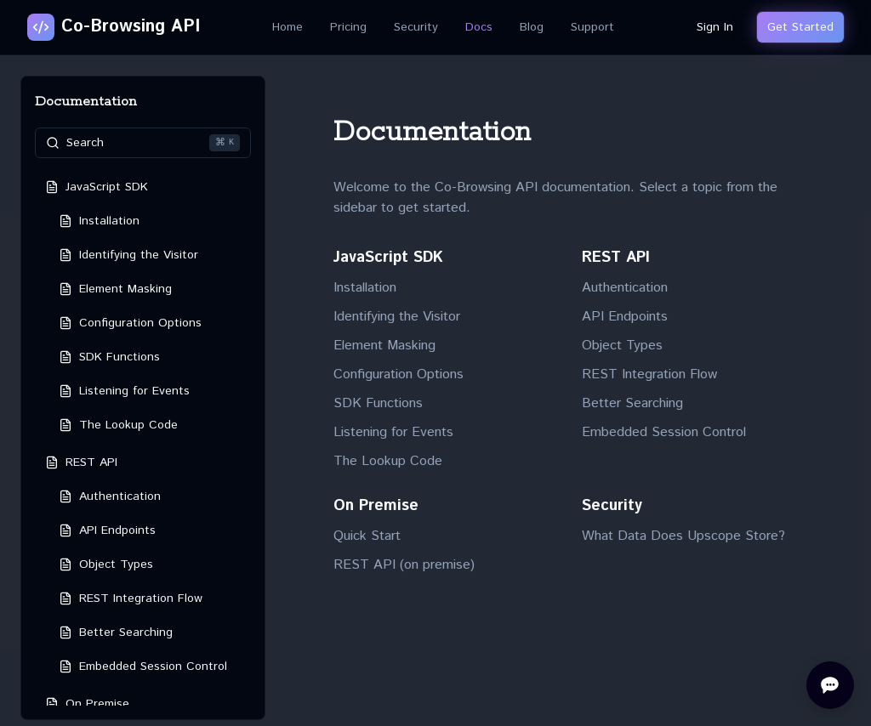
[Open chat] (830, 685)
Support (592, 27)
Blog (532, 27)
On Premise (375, 506)
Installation (364, 288)
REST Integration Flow (649, 374)
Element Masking (384, 345)
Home (287, 27)
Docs (478, 27)
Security (416, 27)
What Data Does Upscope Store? (683, 536)
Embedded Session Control (664, 432)
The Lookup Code (387, 461)
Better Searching (632, 403)
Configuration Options (398, 374)
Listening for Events (393, 432)
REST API (616, 258)
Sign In (715, 27)
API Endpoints (625, 316)
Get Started (800, 27)
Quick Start (367, 536)
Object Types (622, 345)
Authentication (625, 288)
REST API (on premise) (404, 565)
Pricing (348, 27)
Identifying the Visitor (396, 316)
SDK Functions (378, 403)
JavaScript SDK (388, 258)
